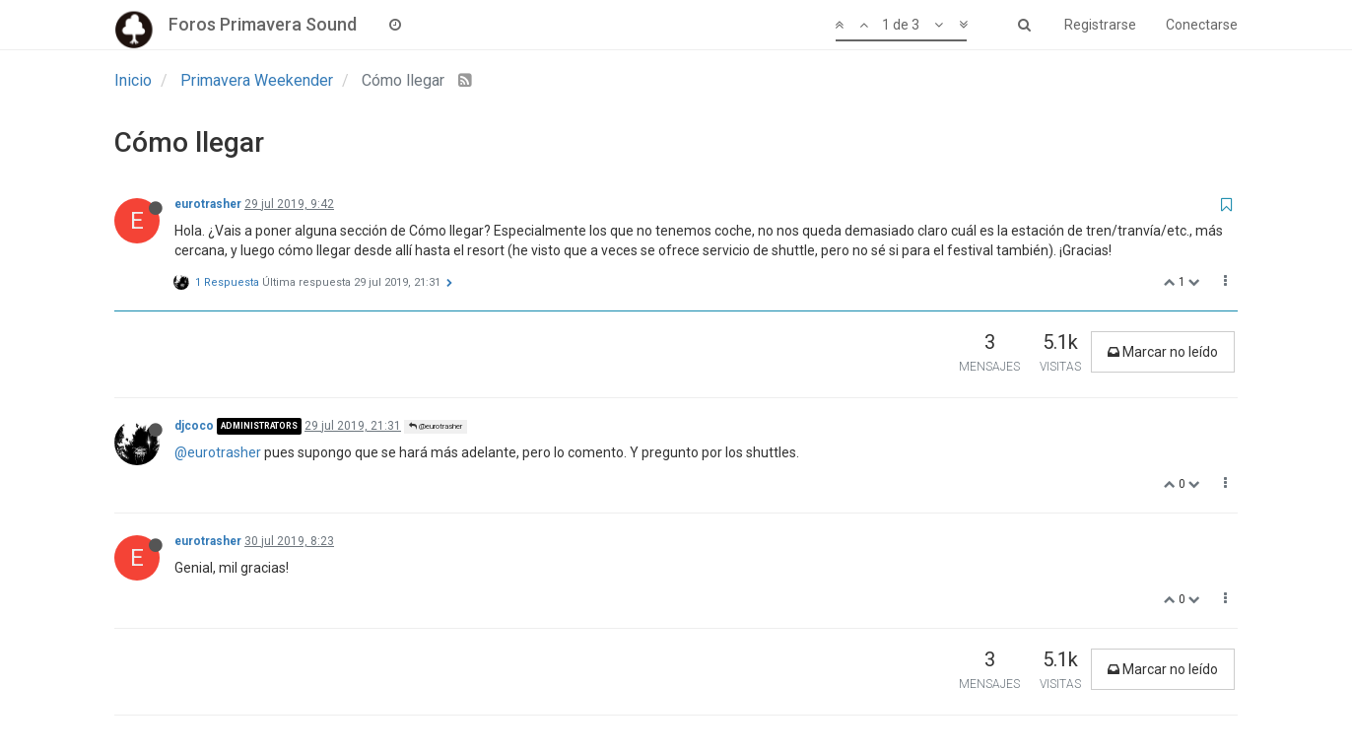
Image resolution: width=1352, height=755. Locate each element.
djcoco (194, 426)
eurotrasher (207, 204)
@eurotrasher (435, 426)
